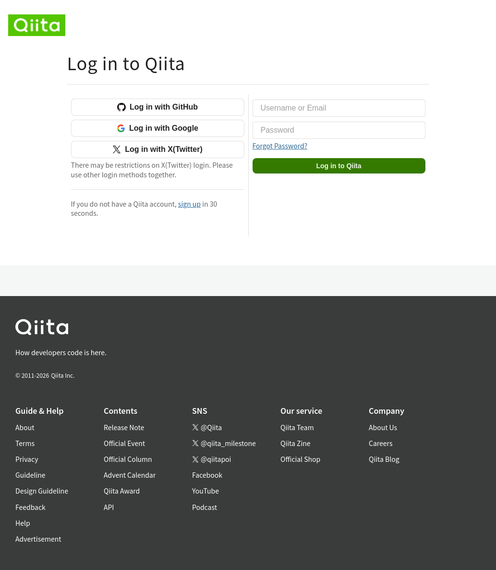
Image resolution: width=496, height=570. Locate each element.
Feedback (30, 507)
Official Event (124, 443)
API (109, 507)
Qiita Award (122, 491)
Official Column (128, 459)
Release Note (124, 427)
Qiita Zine (295, 443)
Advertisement (38, 539)
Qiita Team (297, 427)
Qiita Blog (384, 459)
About (24, 427)
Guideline (30, 475)
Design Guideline (41, 491)
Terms (25, 443)
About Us (383, 427)
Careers (380, 443)
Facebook (207, 475)
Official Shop (300, 459)
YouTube (205, 491)
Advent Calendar (130, 475)
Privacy (26, 459)
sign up (189, 204)
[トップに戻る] (236, 329)
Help (22, 523)
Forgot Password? (280, 145)
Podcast (204, 507)
